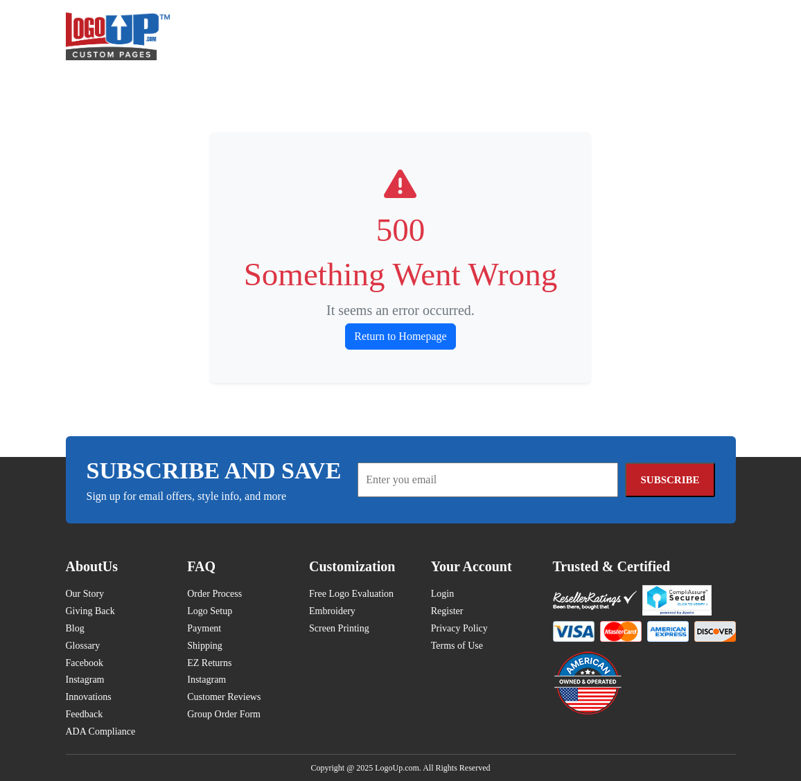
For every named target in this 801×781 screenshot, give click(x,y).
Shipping (204, 645)
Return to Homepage (400, 336)
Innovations (89, 697)
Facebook (84, 663)
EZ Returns (209, 663)
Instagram (85, 679)
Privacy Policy (459, 628)
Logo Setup (209, 611)
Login (442, 594)
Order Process (214, 594)
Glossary (83, 645)
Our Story (85, 594)
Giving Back (90, 611)
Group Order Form (224, 714)
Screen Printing (339, 628)
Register (447, 611)
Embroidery (332, 611)
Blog (75, 628)
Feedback (84, 714)
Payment (204, 628)
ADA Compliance (101, 731)
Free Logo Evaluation (351, 594)
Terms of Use (457, 645)
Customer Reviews (224, 697)
